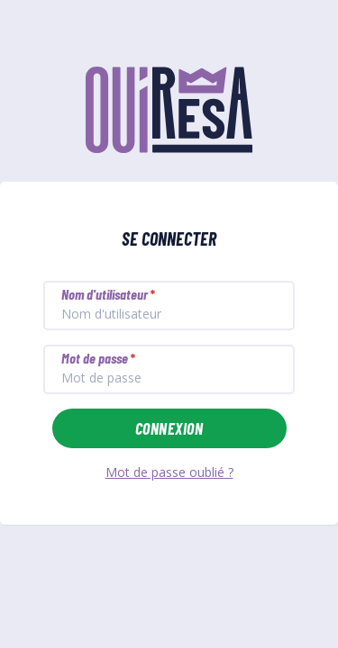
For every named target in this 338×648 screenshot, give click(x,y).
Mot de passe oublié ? (169, 472)
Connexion (169, 428)
